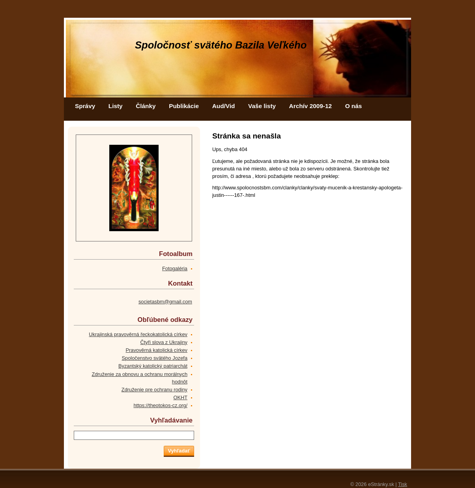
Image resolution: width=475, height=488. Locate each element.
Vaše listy (262, 106)
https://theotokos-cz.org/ (160, 405)
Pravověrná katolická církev (156, 350)
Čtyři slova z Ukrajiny (163, 342)
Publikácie (184, 106)
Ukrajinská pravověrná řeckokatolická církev (138, 334)
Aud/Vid (223, 106)
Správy (85, 106)
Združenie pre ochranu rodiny (154, 390)
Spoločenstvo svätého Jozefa (154, 358)
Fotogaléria (174, 268)
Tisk (402, 484)
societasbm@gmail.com (165, 302)
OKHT (180, 397)
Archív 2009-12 (310, 106)
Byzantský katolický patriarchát (152, 366)
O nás (353, 106)
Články (145, 106)
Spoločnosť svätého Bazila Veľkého (221, 44)
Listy (115, 106)
